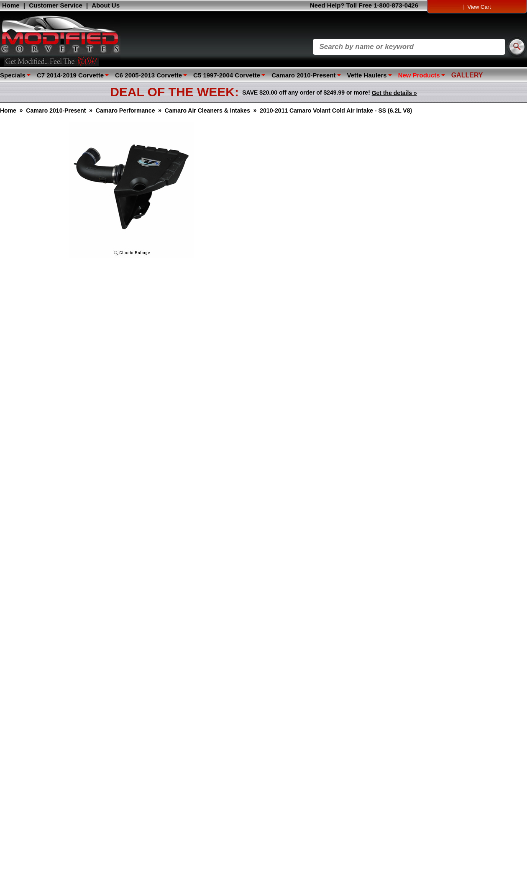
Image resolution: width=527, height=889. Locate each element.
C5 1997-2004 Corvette (226, 75)
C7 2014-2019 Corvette (70, 75)
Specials (13, 75)
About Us (106, 5)
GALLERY (467, 75)
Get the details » (394, 93)
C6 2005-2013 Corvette (148, 75)
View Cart (479, 7)
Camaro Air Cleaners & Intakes (207, 110)
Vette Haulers (367, 75)
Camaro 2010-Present (303, 75)
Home (11, 5)
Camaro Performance (125, 110)
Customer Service (55, 5)
